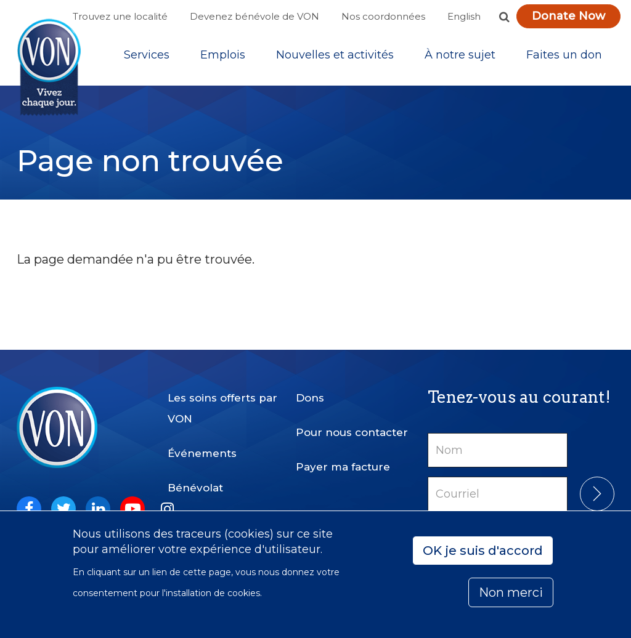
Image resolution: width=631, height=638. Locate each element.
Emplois (222, 55)
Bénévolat (195, 488)
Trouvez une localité (120, 16)
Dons (310, 398)
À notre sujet (460, 55)
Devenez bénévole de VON (254, 16)
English (464, 16)
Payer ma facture (343, 467)
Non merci (511, 592)
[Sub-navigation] (147, 55)
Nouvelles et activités (335, 55)
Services (146, 55)
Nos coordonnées (383, 16)
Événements (202, 453)
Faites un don (564, 55)
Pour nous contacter (352, 432)
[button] (504, 16)
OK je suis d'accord (483, 550)
